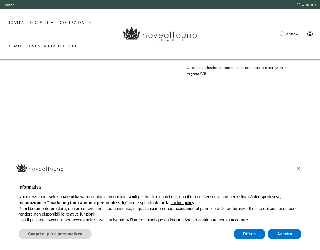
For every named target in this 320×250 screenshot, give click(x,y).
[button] (298, 168)
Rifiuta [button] (249, 233)
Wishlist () (306, 4)
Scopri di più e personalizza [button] (55, 233)
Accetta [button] (284, 233)
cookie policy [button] (182, 202)
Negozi (9, 4)
